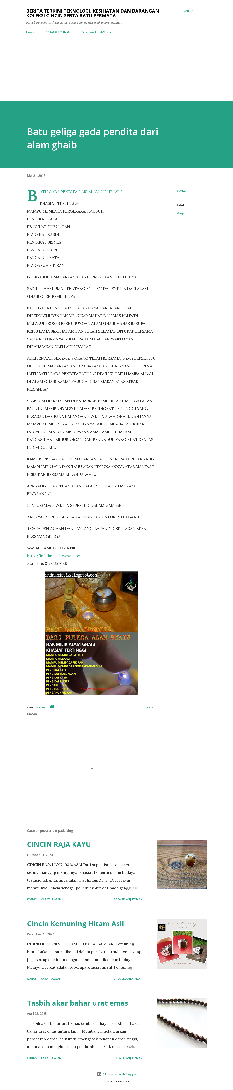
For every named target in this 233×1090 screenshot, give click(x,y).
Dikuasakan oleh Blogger (116, 1074)
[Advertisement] (117, 72)
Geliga (181, 213)
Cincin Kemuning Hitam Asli (75, 923)
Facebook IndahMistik (96, 32)
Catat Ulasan (51, 899)
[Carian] (189, 11)
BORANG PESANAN (58, 32)
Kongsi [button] (182, 191)
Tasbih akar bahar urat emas (77, 1003)
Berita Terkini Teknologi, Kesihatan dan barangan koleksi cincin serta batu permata (92, 13)
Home (30, 32)
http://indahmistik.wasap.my (53, 555)
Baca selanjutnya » (128, 899)
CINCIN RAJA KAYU (59, 844)
